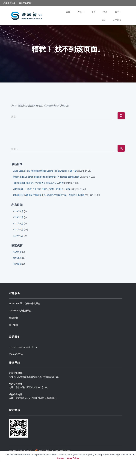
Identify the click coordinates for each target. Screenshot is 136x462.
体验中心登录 (25, 3)
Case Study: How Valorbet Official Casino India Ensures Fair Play (45, 171)
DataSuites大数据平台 (20, 310)
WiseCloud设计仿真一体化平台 (24, 303)
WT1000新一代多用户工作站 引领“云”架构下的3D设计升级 (41, 189)
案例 (93, 12)
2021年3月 (18, 223)
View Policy (73, 458)
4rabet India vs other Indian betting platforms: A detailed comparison (46, 177)
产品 (81, 12)
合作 (118, 12)
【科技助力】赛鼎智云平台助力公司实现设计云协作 (38, 183)
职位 (103, 20)
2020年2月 (18, 235)
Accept (60, 458)
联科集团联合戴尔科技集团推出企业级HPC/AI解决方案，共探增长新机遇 (48, 195)
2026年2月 (18, 211)
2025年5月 (18, 217)
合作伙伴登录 (9, 3)
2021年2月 (18, 229)
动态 (105, 12)
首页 (68, 12)
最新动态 (17, 258)
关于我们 (117, 20)
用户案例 (17, 264)
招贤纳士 (17, 252)
